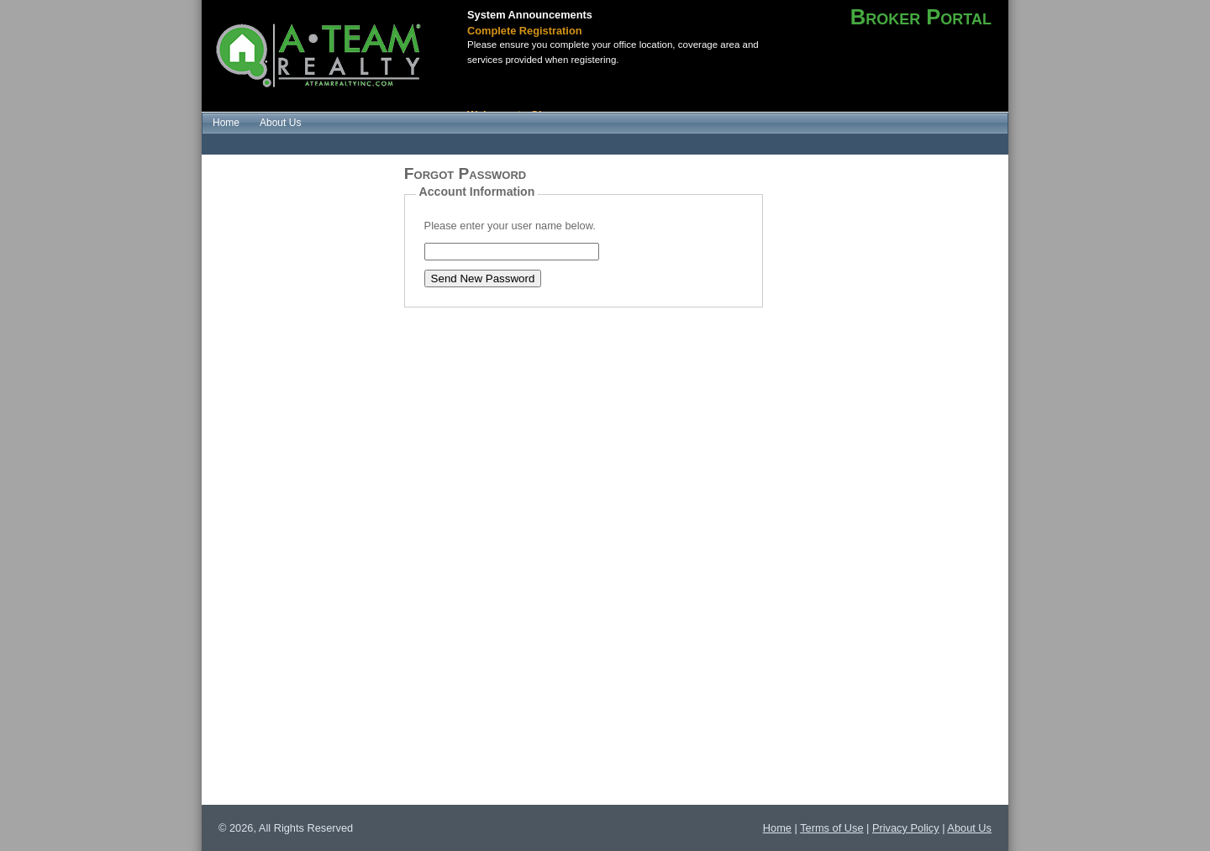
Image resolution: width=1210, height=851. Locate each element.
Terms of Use (831, 828)
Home (777, 828)
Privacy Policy (905, 828)
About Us (969, 828)
